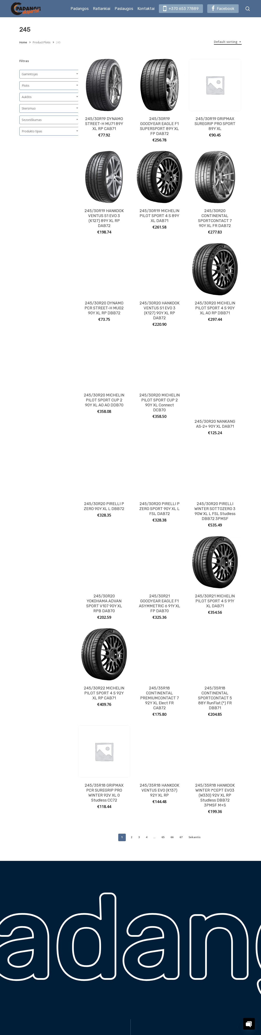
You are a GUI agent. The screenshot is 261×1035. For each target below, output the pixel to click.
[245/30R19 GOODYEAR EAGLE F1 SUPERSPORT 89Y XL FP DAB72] (160, 85)
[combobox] (228, 42)
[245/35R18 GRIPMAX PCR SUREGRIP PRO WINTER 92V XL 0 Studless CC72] (104, 751)
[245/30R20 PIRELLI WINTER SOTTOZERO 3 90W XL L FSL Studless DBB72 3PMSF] (215, 470)
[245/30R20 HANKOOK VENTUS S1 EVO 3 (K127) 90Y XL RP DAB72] (160, 269)
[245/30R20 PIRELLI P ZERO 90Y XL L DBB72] (104, 470)
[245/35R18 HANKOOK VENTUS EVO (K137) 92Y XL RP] (160, 751)
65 (162, 837)
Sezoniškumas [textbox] (32, 120)
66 (171, 837)
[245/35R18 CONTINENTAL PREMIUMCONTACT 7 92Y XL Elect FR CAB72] (160, 654)
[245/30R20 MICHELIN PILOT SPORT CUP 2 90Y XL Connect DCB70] (160, 361)
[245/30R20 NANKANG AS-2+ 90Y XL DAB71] (215, 374)
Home (23, 42)
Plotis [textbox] (25, 85)
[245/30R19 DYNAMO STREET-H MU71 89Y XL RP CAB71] (104, 85)
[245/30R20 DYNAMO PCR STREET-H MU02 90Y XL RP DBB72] (104, 269)
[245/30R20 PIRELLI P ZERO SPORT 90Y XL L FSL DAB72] (160, 470)
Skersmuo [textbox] (29, 108)
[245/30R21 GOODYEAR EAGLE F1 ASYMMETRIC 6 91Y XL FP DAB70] (160, 562)
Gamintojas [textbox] (30, 74)
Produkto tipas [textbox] (32, 131)
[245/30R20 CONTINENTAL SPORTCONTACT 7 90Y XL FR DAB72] (215, 177)
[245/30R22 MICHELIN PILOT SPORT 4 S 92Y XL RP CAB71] (104, 654)
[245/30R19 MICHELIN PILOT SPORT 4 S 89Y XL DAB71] (160, 177)
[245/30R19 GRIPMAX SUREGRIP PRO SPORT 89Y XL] (215, 85)
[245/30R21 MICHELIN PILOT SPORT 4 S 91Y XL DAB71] (215, 562)
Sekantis (195, 837)
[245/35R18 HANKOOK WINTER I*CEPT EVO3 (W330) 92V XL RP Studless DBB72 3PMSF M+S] (215, 751)
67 (181, 837)
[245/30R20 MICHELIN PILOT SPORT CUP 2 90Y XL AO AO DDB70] (104, 361)
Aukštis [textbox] (27, 97)
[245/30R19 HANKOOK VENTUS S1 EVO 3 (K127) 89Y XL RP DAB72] (104, 177)
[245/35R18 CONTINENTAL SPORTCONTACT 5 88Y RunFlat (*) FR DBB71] (215, 654)
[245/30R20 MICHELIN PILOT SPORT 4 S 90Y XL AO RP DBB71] (215, 269)
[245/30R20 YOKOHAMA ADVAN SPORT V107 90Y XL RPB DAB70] (104, 562)
